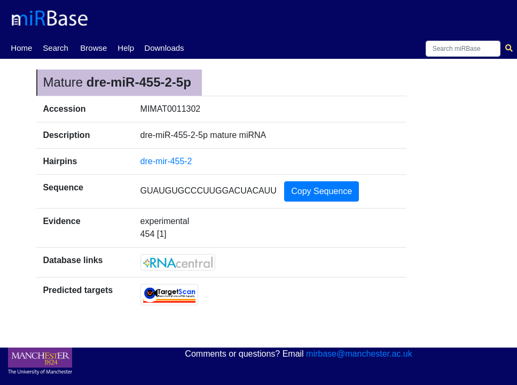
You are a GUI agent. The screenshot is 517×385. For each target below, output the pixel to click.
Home (21, 47)
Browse (93, 47)
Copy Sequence (321, 191)
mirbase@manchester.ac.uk (359, 353)
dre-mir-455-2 (166, 161)
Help (126, 47)
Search (55, 47)
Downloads (164, 47)
